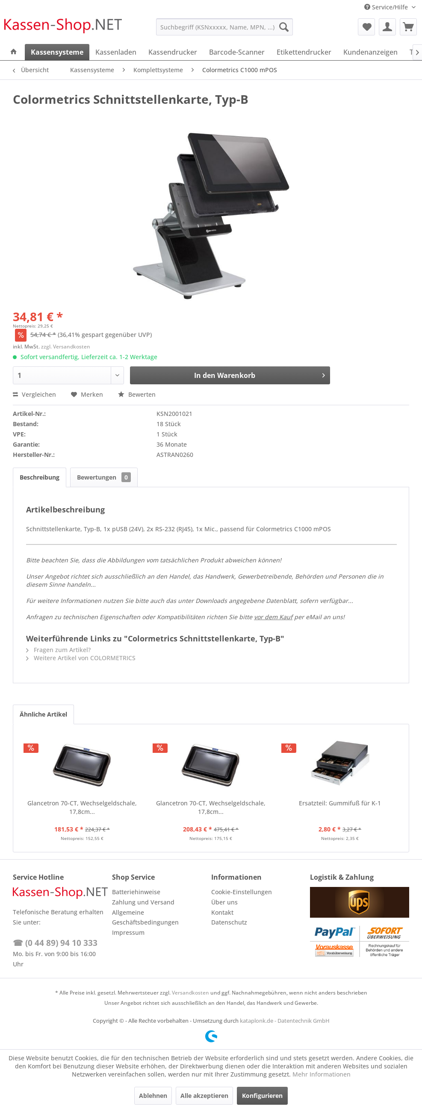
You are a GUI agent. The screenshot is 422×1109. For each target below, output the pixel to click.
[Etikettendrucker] (304, 52)
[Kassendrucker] (172, 52)
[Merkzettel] (366, 26)
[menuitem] (224, 26)
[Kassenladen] (115, 52)
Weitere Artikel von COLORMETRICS (81, 658)
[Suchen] (284, 26)
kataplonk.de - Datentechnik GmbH (285, 1020)
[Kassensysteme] (57, 52)
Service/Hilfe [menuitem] (387, 7)
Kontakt (222, 912)
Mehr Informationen (321, 1074)
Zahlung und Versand (143, 902)
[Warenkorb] (408, 26)
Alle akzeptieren (204, 1095)
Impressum (128, 932)
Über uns (224, 902)
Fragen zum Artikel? (58, 650)
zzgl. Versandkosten (65, 346)
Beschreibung (39, 477)
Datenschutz (229, 922)
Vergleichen (34, 394)
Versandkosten (190, 992)
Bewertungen (104, 477)
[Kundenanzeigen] (370, 52)
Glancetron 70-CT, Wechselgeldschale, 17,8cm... (82, 807)
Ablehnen (153, 1095)
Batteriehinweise (136, 892)
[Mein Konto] (387, 26)
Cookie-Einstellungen (241, 892)
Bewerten (137, 394)
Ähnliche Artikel (43, 714)
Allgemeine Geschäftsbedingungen (145, 917)
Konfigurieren (262, 1095)
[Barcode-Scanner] (237, 52)
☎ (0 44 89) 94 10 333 (55, 942)
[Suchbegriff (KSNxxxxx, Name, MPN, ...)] (224, 26)
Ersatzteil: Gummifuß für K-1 (340, 803)
